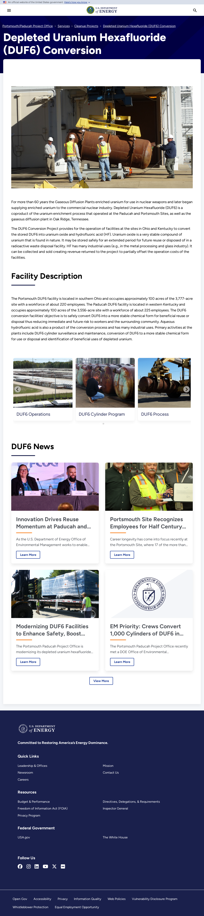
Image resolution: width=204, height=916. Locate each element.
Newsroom (25, 772)
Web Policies (116, 899)
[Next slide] (186, 389)
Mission (108, 766)
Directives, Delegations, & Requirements (131, 802)
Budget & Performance (34, 802)
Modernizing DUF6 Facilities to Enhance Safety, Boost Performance (52, 630)
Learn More (26, 554)
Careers (23, 779)
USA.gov (24, 837)
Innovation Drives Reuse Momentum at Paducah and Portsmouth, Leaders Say (51, 523)
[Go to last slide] (17, 389)
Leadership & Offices (32, 766)
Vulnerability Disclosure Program (154, 899)
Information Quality (87, 899)
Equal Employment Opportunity (77, 907)
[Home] (102, 13)
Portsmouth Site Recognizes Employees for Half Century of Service (146, 523)
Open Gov (20, 899)
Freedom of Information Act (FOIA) (43, 808)
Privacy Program (29, 815)
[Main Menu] (9, 10)
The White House (115, 837)
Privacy (63, 899)
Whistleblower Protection (30, 907)
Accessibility (42, 899)
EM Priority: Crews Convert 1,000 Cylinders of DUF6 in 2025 (145, 630)
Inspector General (115, 808)
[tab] (100, 424)
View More (101, 681)
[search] (195, 10)
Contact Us (111, 772)
